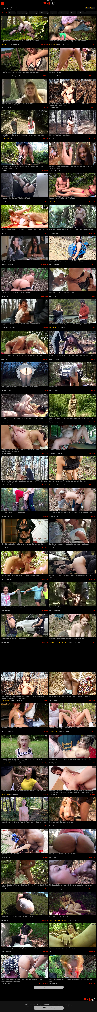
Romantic (4, 857)
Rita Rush (52, 202)
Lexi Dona (63, 920)
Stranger (56, 233)
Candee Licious (54, 731)
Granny (7, 359)
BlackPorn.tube (43, 983)
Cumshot (57, 170)
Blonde (65, 202)
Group (53, 13)
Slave (51, 359)
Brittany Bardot (6, 76)
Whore (55, 983)
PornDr (93, 548)
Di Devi (9, 763)
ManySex (45, 170)
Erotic (55, 579)
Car (2, 202)
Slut (58, 76)
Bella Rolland (62, 642)
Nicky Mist (52, 485)
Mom (6, 170)
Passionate (5, 422)
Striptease (52, 453)
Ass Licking (59, 422)
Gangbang (52, 516)
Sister (12, 13)
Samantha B (53, 44)
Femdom (57, 359)
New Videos (90, 8)
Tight (3, 296)
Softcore (60, 485)
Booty (51, 296)
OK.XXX (45, 139)
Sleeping (44, 13)
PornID (45, 359)
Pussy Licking (72, 642)
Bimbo (16, 794)
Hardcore (13, 422)
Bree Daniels (53, 642)
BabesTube (44, 422)
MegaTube (44, 296)
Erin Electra (52, 327)
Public (3, 107)
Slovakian (61, 44)
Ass (12, 139)
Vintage (3, 264)
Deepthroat (5, 327)
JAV (56, 794)
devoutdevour (5, 700)
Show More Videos (48, 987)
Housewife (52, 76)
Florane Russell (54, 920)
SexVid (45, 794)
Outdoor (51, 422)
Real (73, 13)
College (51, 794)
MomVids (92, 139)
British (65, 485)
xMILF (46, 202)
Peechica (4, 44)
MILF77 (48, 3)
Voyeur (51, 951)
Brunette (12, 327)
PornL (46, 233)
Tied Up (8, 485)
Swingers (15, 76)
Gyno (81, 13)
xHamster (44, 44)
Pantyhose (4, 516)
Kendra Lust (5, 794)
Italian (3, 485)
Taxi (14, 763)
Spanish (55, 857)
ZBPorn (93, 44)
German (10, 731)
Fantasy (34, 13)
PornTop (45, 453)
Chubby (56, 107)
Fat (7, 296)
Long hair (18, 139)
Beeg (93, 170)
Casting (59, 889)
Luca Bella (52, 889)
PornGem (92, 951)
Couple (8, 107)
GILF (56, 951)
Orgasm (55, 139)
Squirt (51, 107)
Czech (67, 44)
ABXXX (93, 107)
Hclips (93, 359)
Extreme (11, 44)
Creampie (64, 13)
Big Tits (4, 233)
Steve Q (4, 763)
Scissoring (23, 13)
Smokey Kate (5, 139)
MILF (9, 233)
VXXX (93, 763)
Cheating (9, 579)
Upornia (45, 516)
